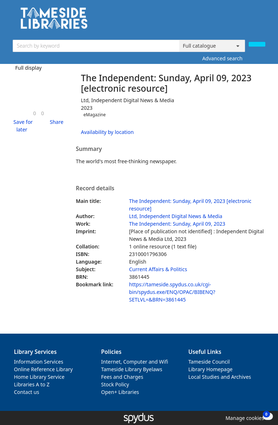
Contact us (26, 392)
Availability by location (107, 132)
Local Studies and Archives (219, 376)
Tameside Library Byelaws (131, 369)
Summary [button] (89, 149)
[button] (22, 125)
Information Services (38, 361)
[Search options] (212, 46)
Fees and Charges (122, 376)
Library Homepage (210, 369)
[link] (34, 113)
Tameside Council (209, 361)
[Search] (257, 44)
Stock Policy (115, 384)
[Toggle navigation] (261, 20)
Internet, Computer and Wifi (134, 361)
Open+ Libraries (120, 392)
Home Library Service (39, 376)
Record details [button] (95, 188)
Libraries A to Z (32, 384)
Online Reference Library (43, 369)
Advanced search (222, 58)
